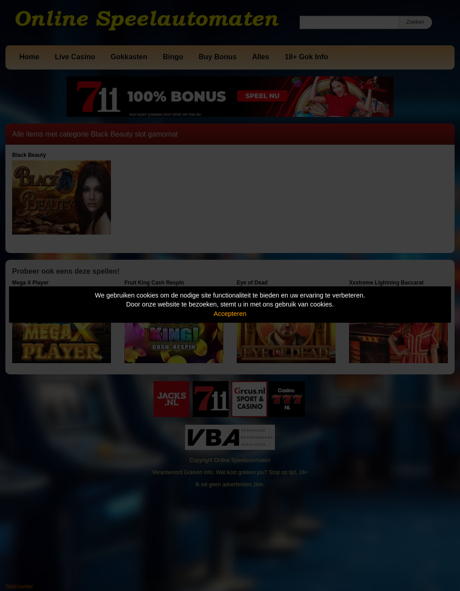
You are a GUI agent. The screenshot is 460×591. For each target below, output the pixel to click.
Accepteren (230, 313)
